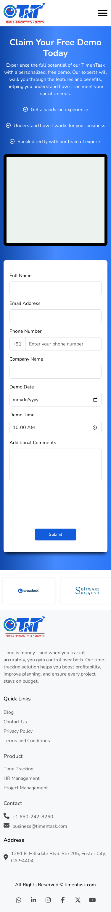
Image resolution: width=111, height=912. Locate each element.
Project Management (26, 788)
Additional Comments (32, 442)
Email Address (25, 303)
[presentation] (56, 503)
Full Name (20, 275)
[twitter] (78, 900)
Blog (9, 712)
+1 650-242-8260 (32, 817)
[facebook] (63, 900)
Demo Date (21, 387)
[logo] (24, 13)
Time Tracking (18, 769)
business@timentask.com (39, 826)
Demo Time (22, 415)
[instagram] (48, 900)
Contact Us (15, 722)
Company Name (26, 359)
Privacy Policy (18, 731)
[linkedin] (33, 900)
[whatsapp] (19, 900)
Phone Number (25, 331)
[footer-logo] (55, 626)
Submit (55, 534)
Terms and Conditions (27, 740)
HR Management (22, 778)
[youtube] (93, 900)
